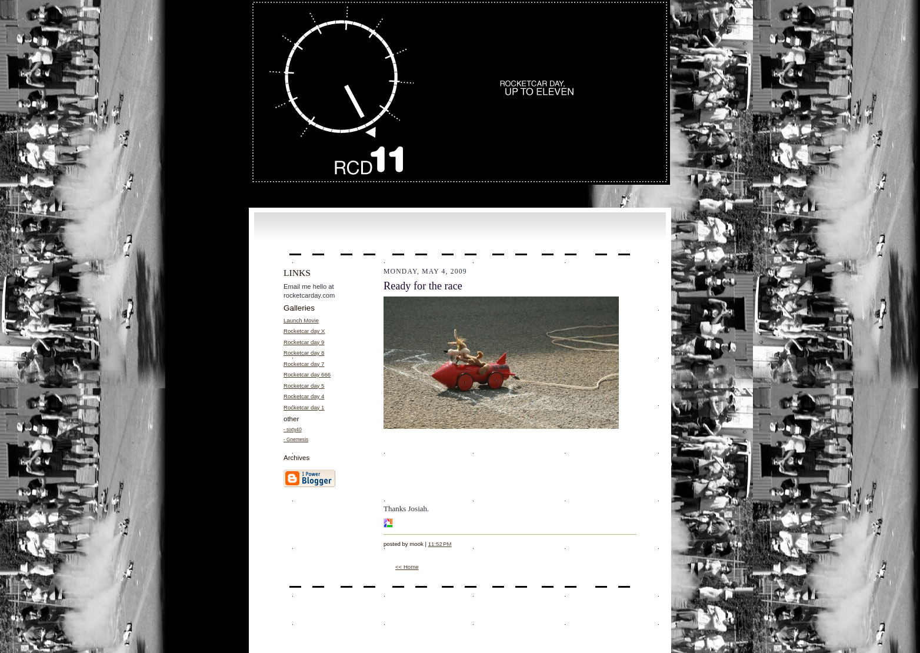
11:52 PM (440, 544)
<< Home (407, 567)
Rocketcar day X (304, 331)
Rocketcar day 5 (304, 385)
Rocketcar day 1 (304, 407)
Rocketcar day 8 (304, 352)
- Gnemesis (296, 439)
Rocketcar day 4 (304, 396)
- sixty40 (293, 429)
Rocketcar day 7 (304, 364)
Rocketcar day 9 (304, 342)
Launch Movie (301, 320)
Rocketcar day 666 (307, 374)
